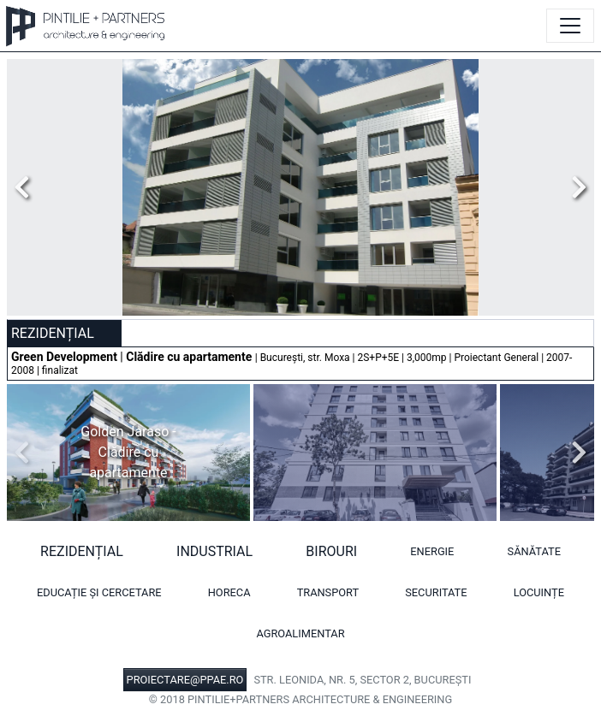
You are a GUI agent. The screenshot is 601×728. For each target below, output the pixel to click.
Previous (26, 187)
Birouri (331, 551)
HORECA (229, 592)
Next (574, 187)
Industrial (214, 551)
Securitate (436, 592)
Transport (328, 592)
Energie (432, 551)
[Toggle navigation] (570, 26)
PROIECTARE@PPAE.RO (185, 679)
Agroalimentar (300, 633)
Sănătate (534, 551)
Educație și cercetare (99, 592)
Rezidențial (81, 551)
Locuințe (539, 592)
